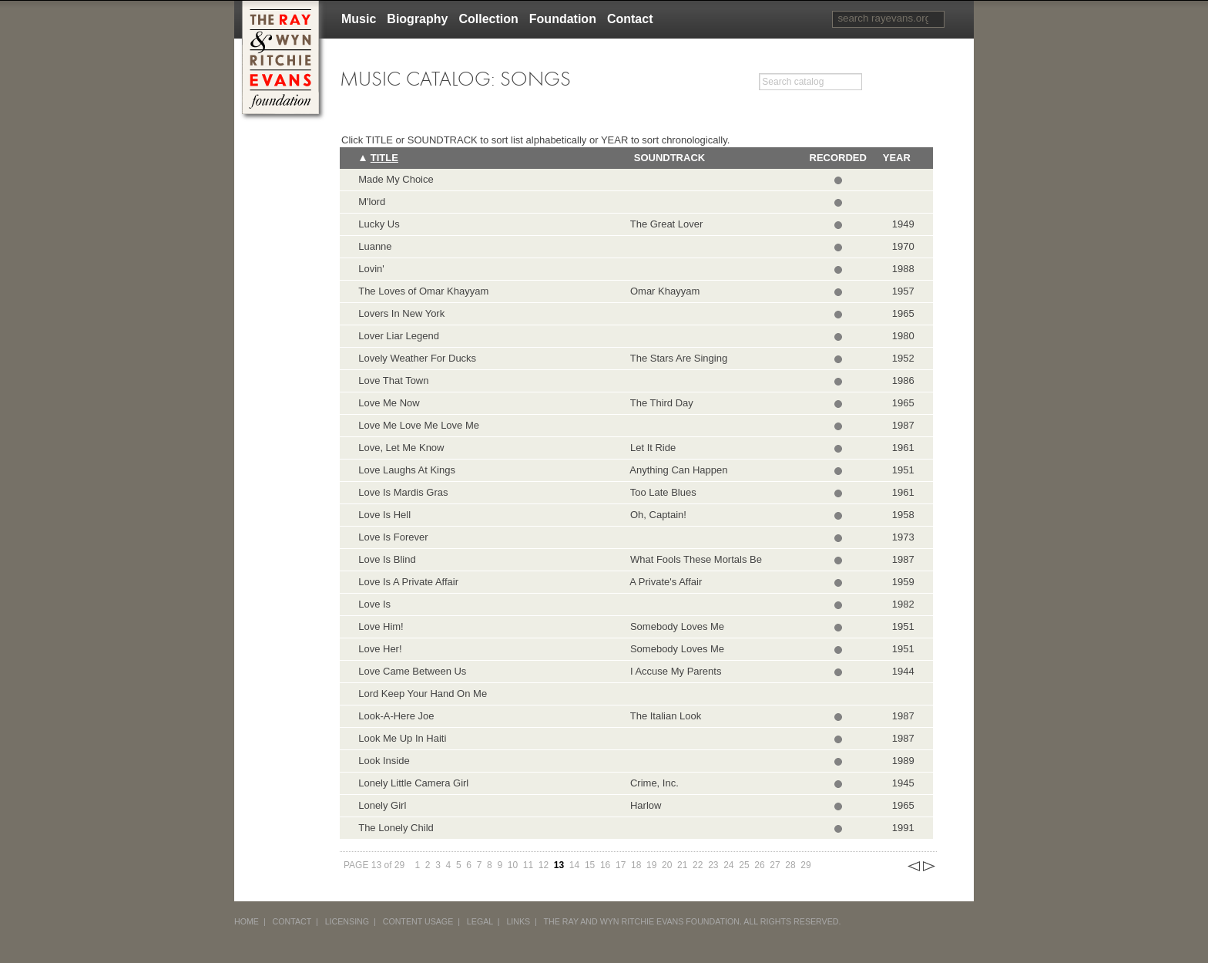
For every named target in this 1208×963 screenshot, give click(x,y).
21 (682, 865)
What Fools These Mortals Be (693, 559)
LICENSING (347, 921)
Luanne (374, 246)
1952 (903, 358)
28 (790, 865)
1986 (903, 380)
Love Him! (381, 626)
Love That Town (393, 380)
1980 (903, 336)
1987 (903, 425)
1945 (903, 783)
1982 (903, 604)
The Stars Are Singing (676, 358)
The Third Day (659, 403)
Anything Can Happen (676, 470)
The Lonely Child (396, 827)
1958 (903, 514)
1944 (903, 671)
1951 (903, 470)
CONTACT (292, 921)
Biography (417, 18)
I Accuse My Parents (673, 671)
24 (728, 865)
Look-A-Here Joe (396, 716)
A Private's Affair (664, 582)
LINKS (518, 921)
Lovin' (371, 268)
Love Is (374, 604)
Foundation (562, 18)
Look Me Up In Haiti (402, 738)
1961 (903, 447)
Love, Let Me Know (401, 447)
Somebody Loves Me (674, 626)
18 (636, 865)
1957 (903, 291)
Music (358, 18)
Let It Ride (650, 447)
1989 (903, 760)
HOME (246, 921)
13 (559, 865)
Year (897, 157)
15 (590, 865)
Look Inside (384, 760)
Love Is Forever (393, 537)
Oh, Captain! (655, 514)
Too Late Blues (660, 492)
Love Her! (379, 649)
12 (544, 865)
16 (605, 865)
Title (384, 157)
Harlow (643, 805)
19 (651, 865)
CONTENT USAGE (418, 921)
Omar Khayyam (662, 291)
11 (528, 865)
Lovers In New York (401, 313)
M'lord (371, 201)
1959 (903, 582)
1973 (903, 537)
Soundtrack (669, 157)
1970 (903, 246)
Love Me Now (388, 403)
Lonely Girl (382, 805)
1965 (903, 313)
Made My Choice (396, 179)
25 (744, 865)
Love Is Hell (384, 514)
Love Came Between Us (412, 671)
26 (759, 865)
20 (667, 865)
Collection (488, 18)
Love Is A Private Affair (408, 582)
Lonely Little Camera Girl (413, 783)
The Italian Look (663, 716)
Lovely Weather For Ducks (417, 358)
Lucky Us (378, 224)
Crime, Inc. (652, 783)
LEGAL (480, 921)
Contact (630, 18)
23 (713, 865)
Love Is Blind (386, 559)
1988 (903, 268)
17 (621, 865)
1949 (903, 224)
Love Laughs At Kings (406, 470)
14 (574, 865)
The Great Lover (664, 224)
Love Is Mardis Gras (403, 492)
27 (775, 865)
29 (805, 865)
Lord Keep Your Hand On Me (422, 693)
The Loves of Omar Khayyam (423, 291)
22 (698, 865)
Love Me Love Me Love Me (418, 425)
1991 (903, 827)
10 (513, 865)
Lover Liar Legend (398, 336)
